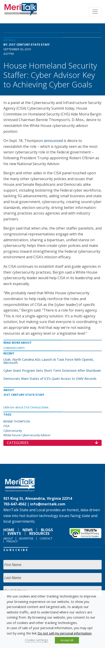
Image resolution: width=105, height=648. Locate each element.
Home (8, 529)
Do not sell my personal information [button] (65, 633)
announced (53, 140)
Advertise (26, 538)
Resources (39, 533)
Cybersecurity (14, 348)
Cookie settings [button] (36, 640)
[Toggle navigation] (95, 11)
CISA (6, 426)
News (27, 529)
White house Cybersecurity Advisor (27, 435)
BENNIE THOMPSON (16, 421)
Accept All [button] (66, 640)
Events (14, 533)
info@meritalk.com (47, 504)
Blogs (47, 529)
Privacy (12, 541)
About (8, 538)
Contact (46, 538)
